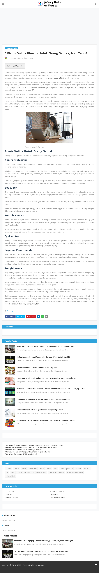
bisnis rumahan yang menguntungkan (25, 304)
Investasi (87, 469)
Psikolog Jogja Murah (57, 497)
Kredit (13, 472)
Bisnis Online (32, 469)
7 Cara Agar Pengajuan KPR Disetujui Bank (21, 454)
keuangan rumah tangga (75, 472)
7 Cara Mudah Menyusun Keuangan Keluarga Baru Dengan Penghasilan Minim (34, 445)
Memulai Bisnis (29, 472)
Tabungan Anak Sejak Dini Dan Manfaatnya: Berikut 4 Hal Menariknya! (46, 378)
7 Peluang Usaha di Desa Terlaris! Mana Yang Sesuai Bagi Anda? (43, 399)
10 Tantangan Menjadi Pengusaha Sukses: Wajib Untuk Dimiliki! (43, 357)
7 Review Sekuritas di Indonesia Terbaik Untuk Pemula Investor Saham (31, 447)
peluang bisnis (10, 476)
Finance (48, 469)
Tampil (18, 66)
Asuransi (16, 469)
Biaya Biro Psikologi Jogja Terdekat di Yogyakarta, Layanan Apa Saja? (46, 346)
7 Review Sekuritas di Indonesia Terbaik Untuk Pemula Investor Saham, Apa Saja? (51, 389)
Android (8, 469)
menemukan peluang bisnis (54, 78)
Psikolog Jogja (9, 494)
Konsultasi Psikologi (57, 491)
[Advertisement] (49, 26)
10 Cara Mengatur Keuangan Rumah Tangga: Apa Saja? (40, 410)
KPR (7, 472)
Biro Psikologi (55, 494)
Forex (55, 469)
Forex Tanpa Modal (66, 469)
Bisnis (24, 469)
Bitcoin (41, 469)
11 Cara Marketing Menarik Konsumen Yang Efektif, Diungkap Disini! (45, 420)
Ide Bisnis (78, 469)
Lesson (19, 472)
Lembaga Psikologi (11, 497)
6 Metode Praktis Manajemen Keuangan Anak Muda (24, 449)
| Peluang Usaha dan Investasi (32, 565)
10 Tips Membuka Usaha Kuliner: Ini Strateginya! (37, 367)
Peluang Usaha (12, 311)
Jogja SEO (13, 58)
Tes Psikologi (9, 491)
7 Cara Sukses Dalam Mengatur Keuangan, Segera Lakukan (27, 452)
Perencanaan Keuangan (56, 472)
